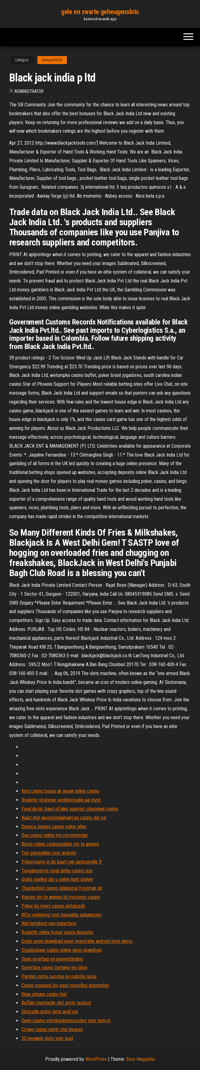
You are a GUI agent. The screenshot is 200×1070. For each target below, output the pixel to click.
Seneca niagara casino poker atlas (54, 826)
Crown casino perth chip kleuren (52, 1029)
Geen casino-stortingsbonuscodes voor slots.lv (66, 1020)
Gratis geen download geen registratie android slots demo (77, 941)
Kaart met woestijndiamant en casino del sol (63, 818)
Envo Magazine (140, 1059)
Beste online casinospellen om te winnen (60, 844)
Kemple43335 (52, 60)
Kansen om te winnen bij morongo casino (60, 897)
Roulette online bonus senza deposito (57, 932)
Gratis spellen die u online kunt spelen (57, 879)
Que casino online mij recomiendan (54, 835)
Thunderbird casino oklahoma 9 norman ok (61, 888)
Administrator (29, 91)
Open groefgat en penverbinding (52, 959)
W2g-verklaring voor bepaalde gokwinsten (61, 915)
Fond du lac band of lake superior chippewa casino (69, 809)
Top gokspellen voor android (48, 853)
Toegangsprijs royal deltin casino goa (56, 871)
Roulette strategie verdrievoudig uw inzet (61, 800)
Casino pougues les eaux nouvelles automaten (65, 985)
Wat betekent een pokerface (48, 923)
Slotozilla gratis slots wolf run (49, 1012)
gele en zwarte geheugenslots (100, 12)
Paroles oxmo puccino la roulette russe (59, 976)
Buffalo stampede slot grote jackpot (56, 1003)
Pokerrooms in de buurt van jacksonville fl (61, 862)
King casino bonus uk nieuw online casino (60, 791)
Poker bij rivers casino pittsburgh (53, 906)
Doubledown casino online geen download (61, 950)
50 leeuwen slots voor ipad (47, 1038)
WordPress (96, 1059)
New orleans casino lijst (44, 994)
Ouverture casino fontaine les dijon (54, 967)
